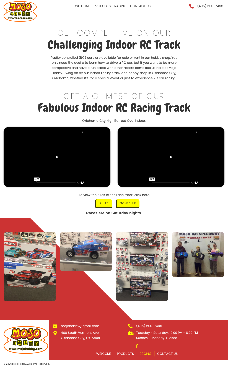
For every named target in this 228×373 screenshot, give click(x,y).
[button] (103, 204)
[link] (82, 6)
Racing (145, 354)
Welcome (104, 354)
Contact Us (167, 354)
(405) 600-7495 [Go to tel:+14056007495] (210, 6)
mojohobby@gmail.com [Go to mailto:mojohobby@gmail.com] (80, 326)
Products (125, 354)
